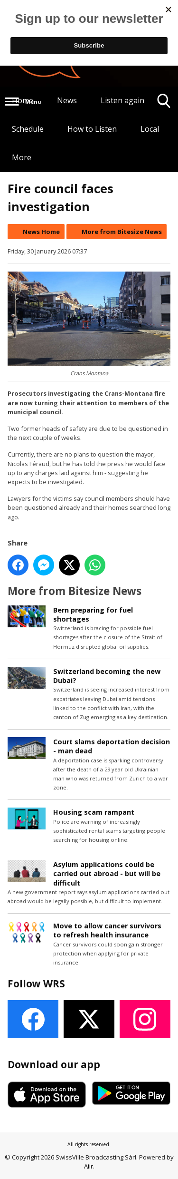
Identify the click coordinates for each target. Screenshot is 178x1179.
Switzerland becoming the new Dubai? (106, 676)
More (21, 157)
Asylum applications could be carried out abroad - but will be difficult (106, 873)
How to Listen (92, 129)
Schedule (28, 129)
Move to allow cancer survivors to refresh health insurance (107, 930)
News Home (41, 231)
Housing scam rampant (93, 812)
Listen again (122, 100)
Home (22, 100)
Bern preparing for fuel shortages (93, 614)
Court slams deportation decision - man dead (111, 746)
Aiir (88, 1166)
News (67, 100)
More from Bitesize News (122, 231)
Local (150, 129)
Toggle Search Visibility (164, 104)
